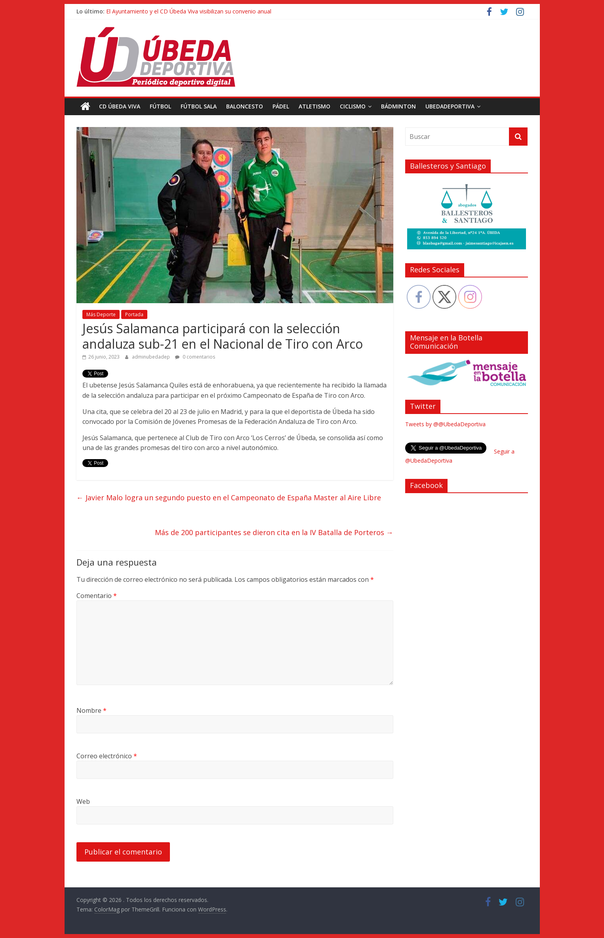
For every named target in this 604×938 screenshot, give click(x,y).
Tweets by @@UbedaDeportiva (445, 424)
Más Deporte (101, 314)
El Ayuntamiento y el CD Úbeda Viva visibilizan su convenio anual (188, 11)
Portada (134, 314)
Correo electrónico (106, 756)
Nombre (91, 710)
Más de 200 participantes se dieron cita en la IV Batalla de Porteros (274, 532)
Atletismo (314, 106)
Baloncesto (244, 106)
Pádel (280, 106)
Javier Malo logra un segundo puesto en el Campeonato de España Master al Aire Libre (228, 497)
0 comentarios (195, 356)
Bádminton (398, 106)
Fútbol (160, 106)
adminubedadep (151, 356)
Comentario (96, 595)
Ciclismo (353, 106)
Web (83, 801)
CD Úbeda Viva (119, 106)
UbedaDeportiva (449, 106)
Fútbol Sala (199, 106)
